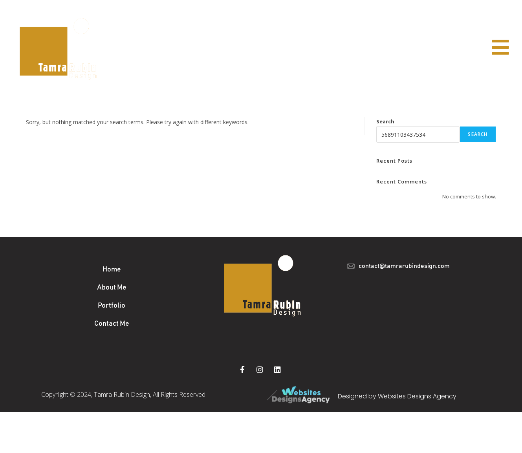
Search (385, 121)
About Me (111, 287)
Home (112, 269)
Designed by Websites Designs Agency (397, 396)
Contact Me (111, 323)
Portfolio (111, 305)
